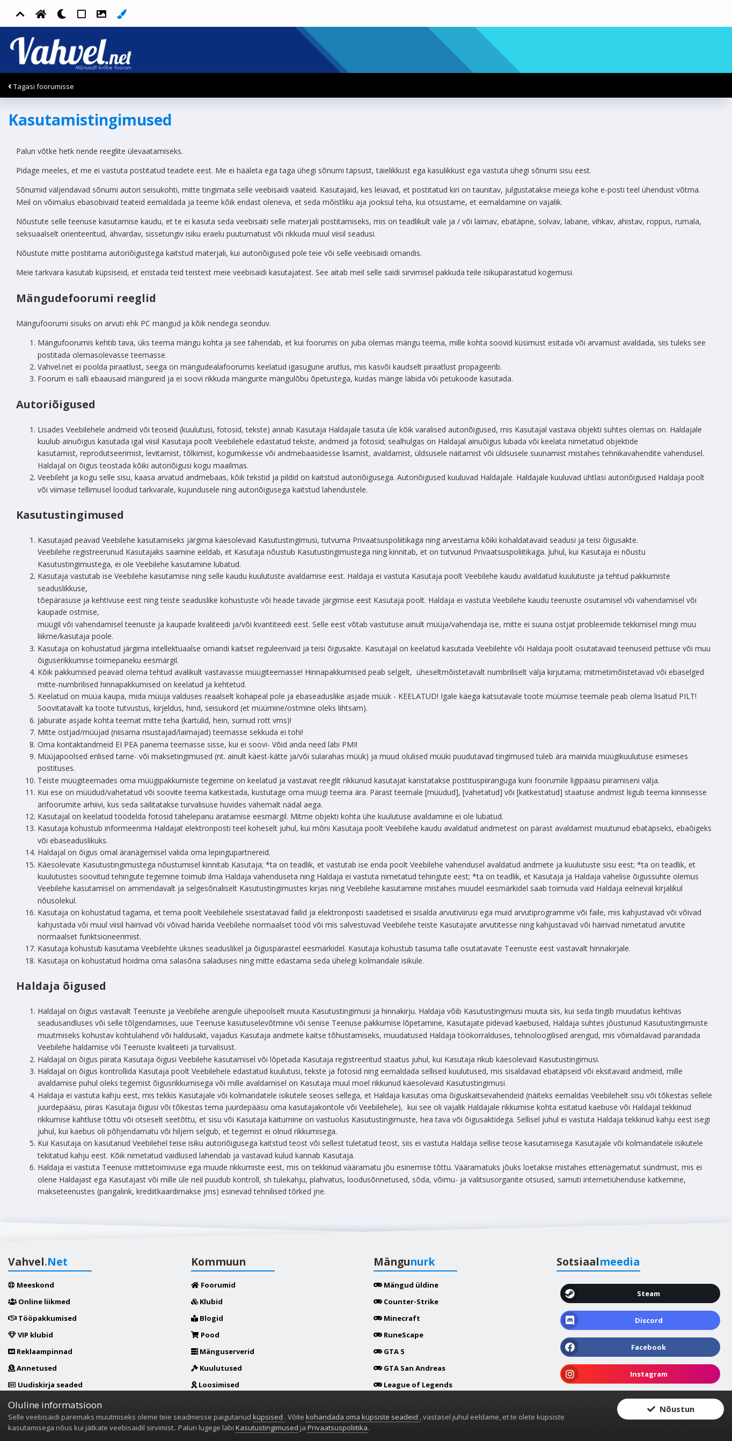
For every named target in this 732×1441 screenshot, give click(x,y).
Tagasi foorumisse (41, 86)
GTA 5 (389, 1351)
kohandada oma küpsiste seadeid (363, 1417)
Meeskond (31, 1285)
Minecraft (397, 1318)
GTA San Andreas (409, 1368)
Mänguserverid (222, 1351)
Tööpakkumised (42, 1318)
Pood (205, 1335)
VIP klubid (30, 1335)
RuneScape (398, 1335)
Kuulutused (216, 1368)
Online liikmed (39, 1301)
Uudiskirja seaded (45, 1384)
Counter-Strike (406, 1301)
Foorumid (213, 1285)
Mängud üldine (406, 1285)
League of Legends (413, 1384)
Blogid (207, 1318)
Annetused (32, 1368)
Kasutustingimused (267, 1427)
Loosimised (215, 1384)
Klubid (207, 1301)
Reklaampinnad (40, 1351)
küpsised (268, 1417)
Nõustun (670, 1410)
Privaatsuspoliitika (338, 1427)
